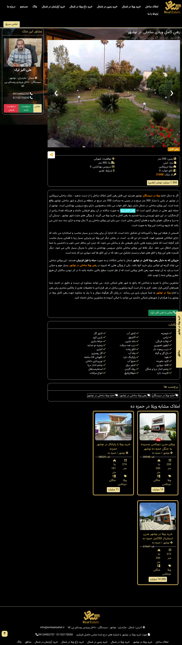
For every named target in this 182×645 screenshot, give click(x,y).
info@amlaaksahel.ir (52, 628)
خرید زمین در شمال (107, 7)
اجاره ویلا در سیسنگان (165, 396)
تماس (37, 106)
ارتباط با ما (153, 14)
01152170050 (23, 98)
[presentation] (56, 93)
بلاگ (34, 7)
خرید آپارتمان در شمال (53, 7)
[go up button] (5, 634)
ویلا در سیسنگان (151, 196)
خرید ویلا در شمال (131, 7)
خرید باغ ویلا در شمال (81, 7)
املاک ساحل (151, 7)
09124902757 (23, 94)
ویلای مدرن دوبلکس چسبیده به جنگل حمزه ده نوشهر (158, 446)
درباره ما (11, 7)
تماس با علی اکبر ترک (163, 313)
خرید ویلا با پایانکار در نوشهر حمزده (113, 446)
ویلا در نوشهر (163, 293)
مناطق (28, 642)
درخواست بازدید (26, 108)
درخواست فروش (11, 108)
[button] (90, 143)
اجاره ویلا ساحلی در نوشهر (102, 396)
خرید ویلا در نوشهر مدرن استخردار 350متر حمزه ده (158, 536)
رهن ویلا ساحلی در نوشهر (83, 265)
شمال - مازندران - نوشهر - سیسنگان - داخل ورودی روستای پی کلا (22, 82)
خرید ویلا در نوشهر (142, 642)
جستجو (24, 7)
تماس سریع (11, 24)
